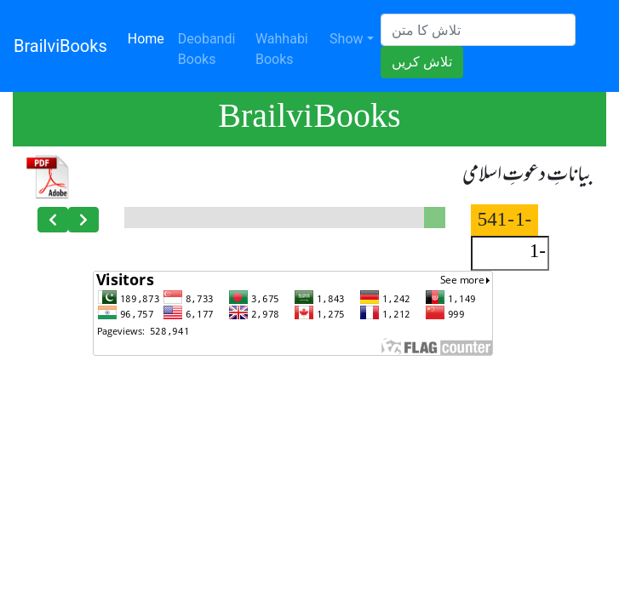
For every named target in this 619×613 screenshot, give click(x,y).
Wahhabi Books (281, 49)
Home (149, 37)
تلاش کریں (422, 62)
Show (346, 39)
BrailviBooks (60, 46)
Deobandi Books (207, 49)
